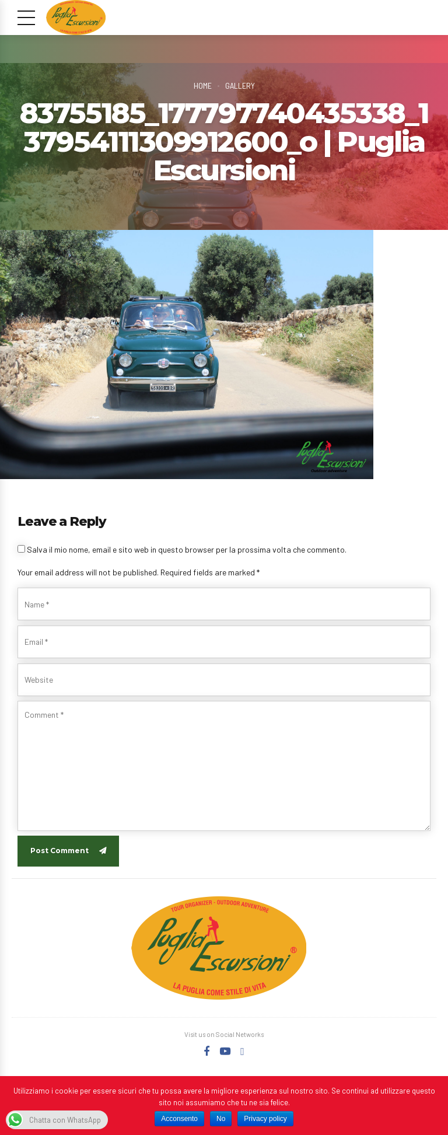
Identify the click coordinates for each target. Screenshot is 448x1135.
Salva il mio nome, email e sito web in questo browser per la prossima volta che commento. (186, 549)
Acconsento (179, 1119)
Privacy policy (265, 1119)
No (220, 1119)
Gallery (240, 85)
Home (202, 85)
